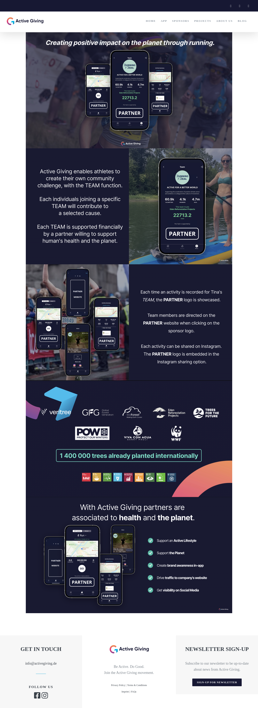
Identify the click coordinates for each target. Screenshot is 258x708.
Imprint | (126, 691)
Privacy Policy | (118, 685)
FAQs (133, 691)
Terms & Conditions (137, 685)
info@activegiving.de (41, 663)
